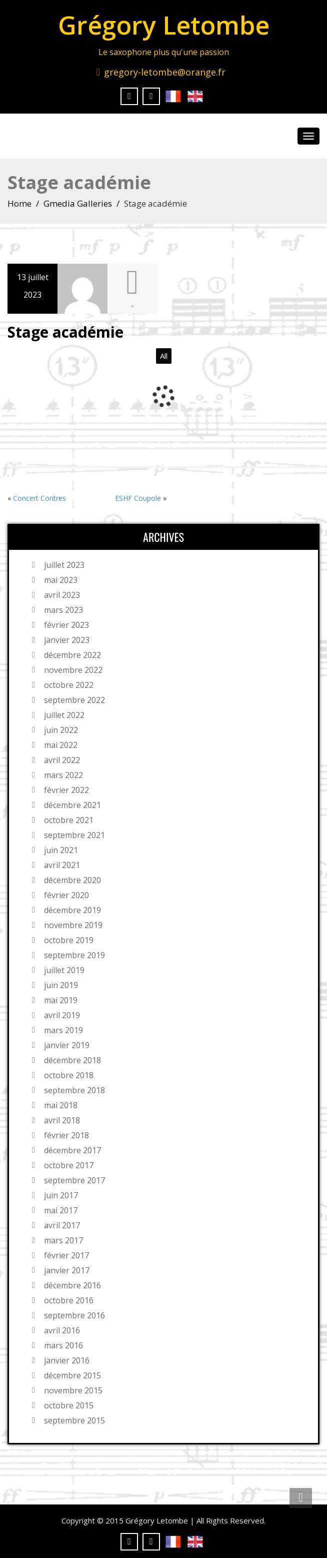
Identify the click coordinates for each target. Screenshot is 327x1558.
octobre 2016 (69, 1300)
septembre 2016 (74, 1315)
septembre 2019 (74, 955)
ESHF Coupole (138, 498)
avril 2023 (62, 595)
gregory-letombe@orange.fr (165, 72)
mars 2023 (63, 610)
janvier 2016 (67, 1360)
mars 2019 (63, 1030)
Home (20, 203)
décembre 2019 (72, 910)
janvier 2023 (67, 640)
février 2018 (66, 1135)
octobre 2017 (69, 1165)
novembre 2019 (73, 925)
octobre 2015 (69, 1405)
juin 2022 (61, 730)
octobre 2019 (69, 940)
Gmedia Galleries (78, 203)
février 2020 (66, 895)
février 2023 (66, 625)
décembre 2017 (72, 1150)
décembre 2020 (72, 880)
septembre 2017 (74, 1180)
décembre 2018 (72, 1060)
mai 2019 (61, 1000)
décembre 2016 (72, 1285)
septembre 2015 (74, 1420)
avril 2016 (62, 1330)
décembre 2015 (72, 1375)
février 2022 (66, 790)
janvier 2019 (67, 1045)
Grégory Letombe (164, 25)
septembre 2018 (74, 1090)
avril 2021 (62, 865)
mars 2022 (63, 775)
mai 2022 (61, 745)
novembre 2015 (73, 1390)
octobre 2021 (69, 820)
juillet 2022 (64, 715)
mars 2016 (63, 1345)
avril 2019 (62, 1015)
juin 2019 (61, 985)
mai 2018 (61, 1105)
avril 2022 (62, 760)
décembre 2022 (72, 655)
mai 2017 (61, 1210)
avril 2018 (62, 1120)
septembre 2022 (74, 700)
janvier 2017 (67, 1270)
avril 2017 (62, 1225)
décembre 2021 (72, 805)
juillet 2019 (64, 970)
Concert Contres (39, 498)
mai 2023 (61, 580)
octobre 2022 (69, 685)
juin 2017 (61, 1195)
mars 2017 (63, 1240)
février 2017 (66, 1255)
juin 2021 (61, 850)
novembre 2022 (73, 670)
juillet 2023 (64, 565)
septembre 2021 (74, 835)
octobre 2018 (69, 1075)
